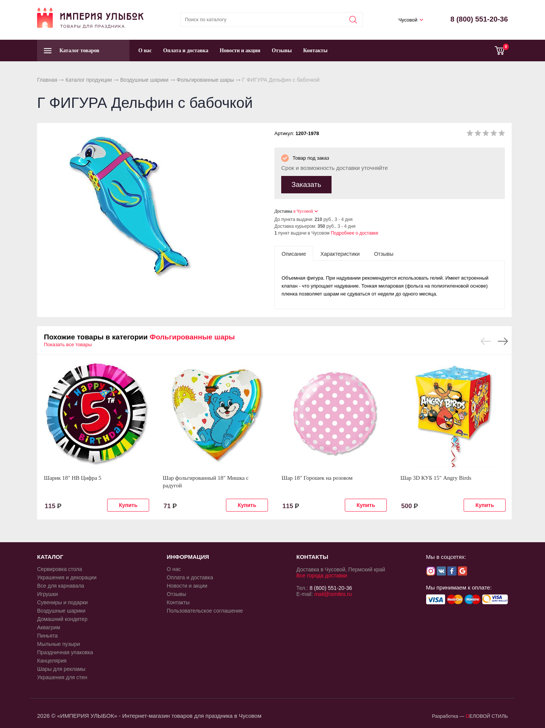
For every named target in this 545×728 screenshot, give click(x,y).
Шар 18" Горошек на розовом (317, 477)
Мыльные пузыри (58, 643)
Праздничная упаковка (65, 651)
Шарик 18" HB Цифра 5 (72, 477)
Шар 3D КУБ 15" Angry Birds (435, 477)
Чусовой (408, 20)
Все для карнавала (60, 585)
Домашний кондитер (62, 618)
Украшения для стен (62, 676)
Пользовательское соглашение (205, 610)
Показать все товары (68, 343)
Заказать (306, 183)
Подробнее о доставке (354, 232)
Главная (47, 80)
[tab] (293, 252)
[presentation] (294, 252)
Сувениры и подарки (62, 601)
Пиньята (47, 635)
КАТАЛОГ (50, 555)
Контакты (315, 50)
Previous (486, 340)
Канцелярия (52, 659)
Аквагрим (48, 626)
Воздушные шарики (144, 80)
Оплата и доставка (185, 50)
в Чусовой (303, 210)
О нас (145, 50)
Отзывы (282, 50)
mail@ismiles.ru (333, 593)
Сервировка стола (59, 568)
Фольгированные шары (205, 80)
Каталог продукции (88, 80)
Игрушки (47, 593)
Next (503, 340)
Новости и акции (240, 50)
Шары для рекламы (61, 668)
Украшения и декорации (67, 576)
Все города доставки (321, 574)
